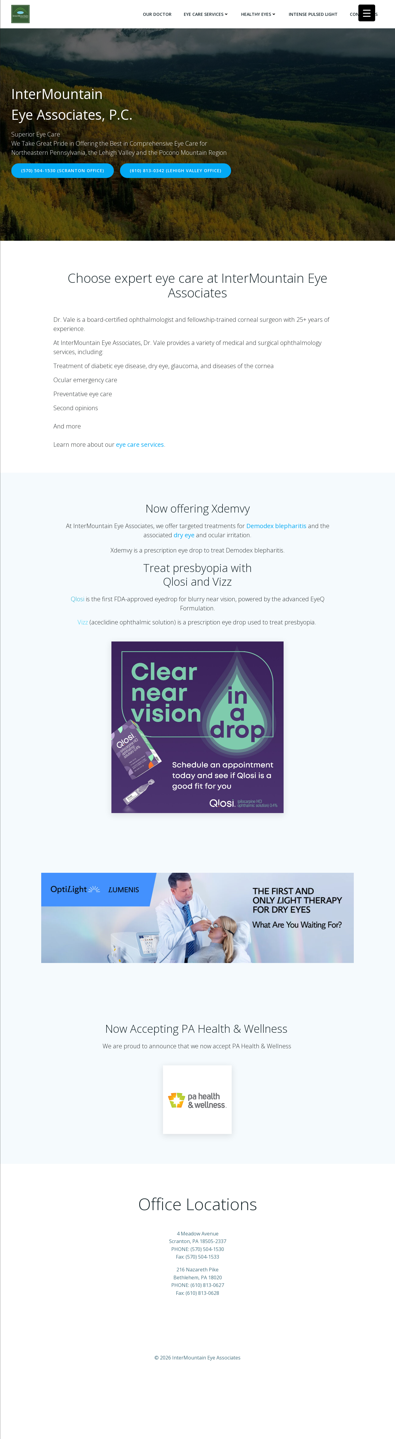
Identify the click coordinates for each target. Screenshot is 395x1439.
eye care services (143, 440)
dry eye (184, 542)
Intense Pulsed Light (315, 12)
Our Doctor (159, 12)
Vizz (83, 630)
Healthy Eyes (260, 12)
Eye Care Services (208, 12)
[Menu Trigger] (366, 13)
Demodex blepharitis (277, 533)
